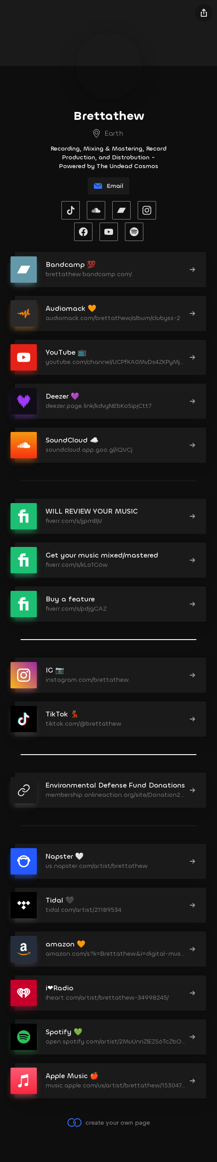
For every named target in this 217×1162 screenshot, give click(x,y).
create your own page (108, 1122)
